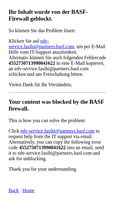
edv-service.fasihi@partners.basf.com (41, 43)
